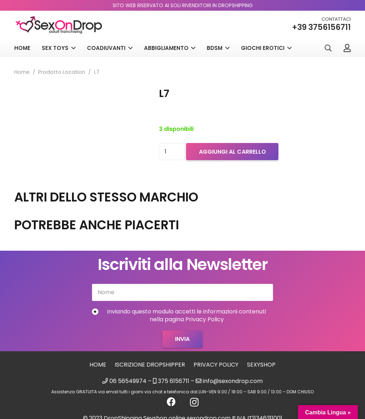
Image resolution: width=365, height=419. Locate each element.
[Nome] (182, 292)
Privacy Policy (216, 365)
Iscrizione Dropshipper (150, 365)
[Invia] (182, 339)
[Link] (347, 47)
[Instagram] (194, 402)
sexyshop (261, 365)
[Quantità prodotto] (172, 151)
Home (22, 72)
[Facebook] (171, 401)
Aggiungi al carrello (232, 152)
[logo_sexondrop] (58, 25)
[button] (327, 48)
